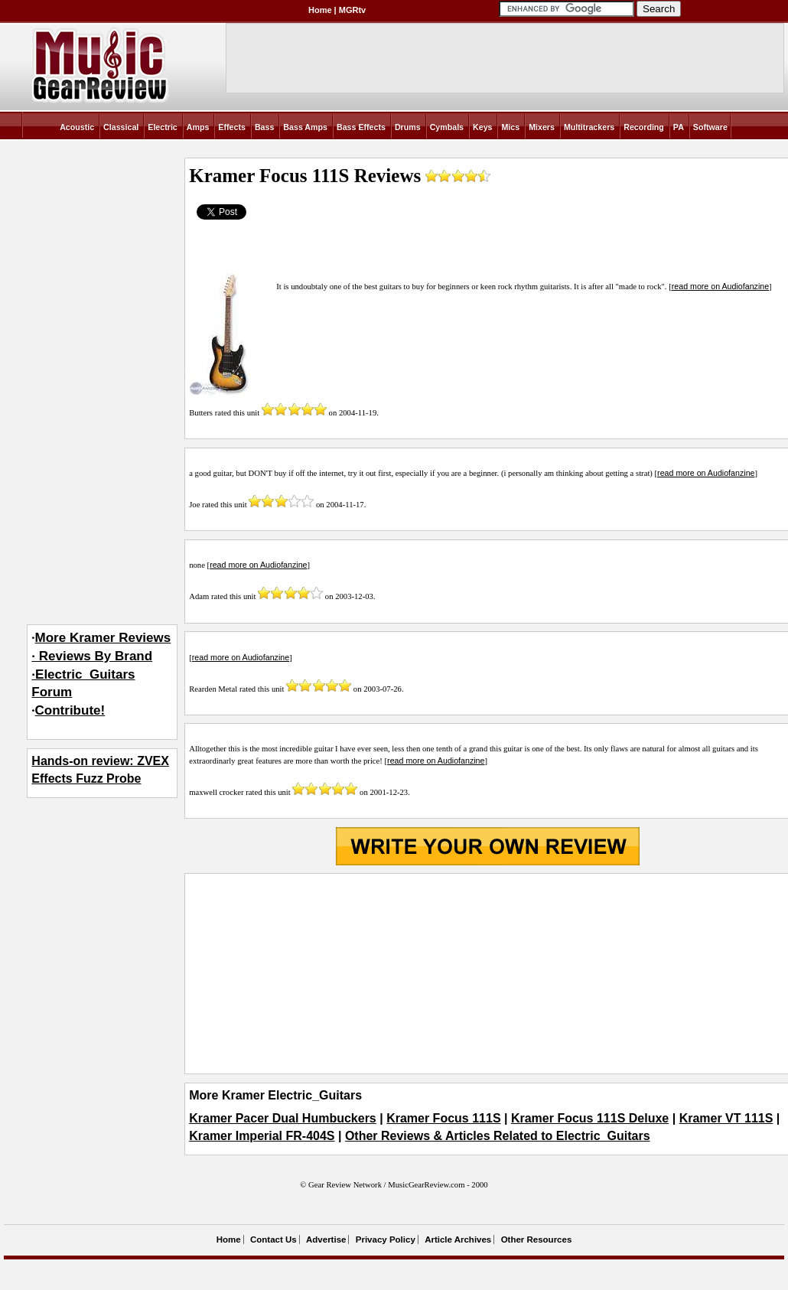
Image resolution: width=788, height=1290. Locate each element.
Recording (644, 127)
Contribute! (70, 710)
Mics (510, 127)
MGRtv (352, 10)
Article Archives (458, 1239)
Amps (198, 127)
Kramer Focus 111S (443, 1118)
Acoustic (77, 127)
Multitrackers (589, 127)
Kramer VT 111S (726, 1118)
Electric (162, 127)
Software (710, 127)
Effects (232, 127)
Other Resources (536, 1239)
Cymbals (447, 127)
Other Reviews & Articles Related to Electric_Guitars (497, 1135)
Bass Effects (361, 127)
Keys (482, 127)
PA (678, 127)
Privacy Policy (385, 1239)
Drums (408, 127)
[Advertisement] (487, 974)
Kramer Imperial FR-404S (261, 1135)
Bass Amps (305, 127)
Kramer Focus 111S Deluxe (590, 1118)
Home (320, 10)
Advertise (326, 1239)
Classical (120, 127)
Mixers (542, 127)
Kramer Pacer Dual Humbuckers (282, 1118)
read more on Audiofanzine (720, 286)
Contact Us (273, 1239)
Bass (264, 127)
